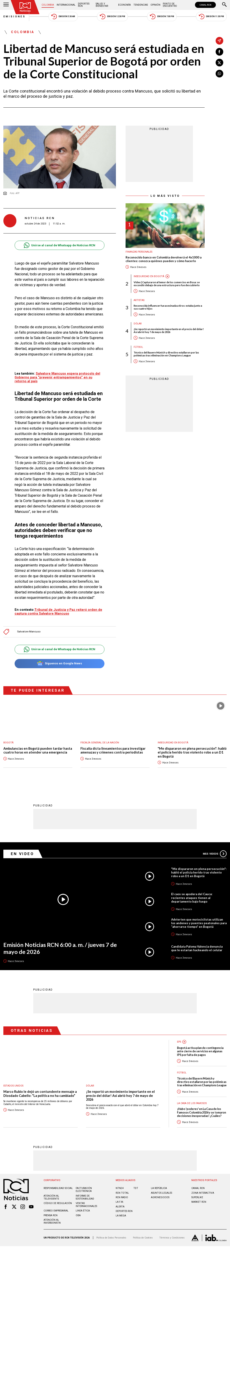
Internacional (66, 4)
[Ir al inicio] (25, 7)
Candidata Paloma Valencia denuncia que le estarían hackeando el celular (197, 948)
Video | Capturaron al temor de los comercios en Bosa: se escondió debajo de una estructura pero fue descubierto (167, 284)
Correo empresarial (56, 1210)
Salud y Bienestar (102, 4)
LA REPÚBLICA (159, 1187)
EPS (179, 1041)
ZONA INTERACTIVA (202, 1192)
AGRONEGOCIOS (160, 1197)
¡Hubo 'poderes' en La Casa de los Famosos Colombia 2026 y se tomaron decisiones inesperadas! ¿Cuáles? (201, 1112)
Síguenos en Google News (59, 664)
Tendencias (140, 4)
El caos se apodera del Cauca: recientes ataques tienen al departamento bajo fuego (191, 897)
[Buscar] (224, 5)
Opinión (155, 4)
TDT (135, 1187)
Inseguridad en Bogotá (149, 276)
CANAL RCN (205, 5)
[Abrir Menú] (6, 5)
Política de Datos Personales (111, 1237)
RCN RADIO (122, 1197)
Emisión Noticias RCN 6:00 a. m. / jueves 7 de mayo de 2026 (60, 948)
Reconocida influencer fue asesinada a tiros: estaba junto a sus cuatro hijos (168, 307)
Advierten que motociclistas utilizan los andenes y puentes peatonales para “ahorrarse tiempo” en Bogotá (199, 922)
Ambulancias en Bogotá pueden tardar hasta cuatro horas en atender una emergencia (37, 750)
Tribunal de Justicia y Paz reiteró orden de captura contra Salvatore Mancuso (58, 612)
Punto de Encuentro (170, 4)
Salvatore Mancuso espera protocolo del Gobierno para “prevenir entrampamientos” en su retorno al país (57, 377)
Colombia (48, 4)
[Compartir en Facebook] (219, 52)
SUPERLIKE (197, 1197)
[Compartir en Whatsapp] (219, 73)
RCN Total (122, 1192)
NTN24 (120, 1187)
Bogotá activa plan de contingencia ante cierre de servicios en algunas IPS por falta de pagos (200, 1051)
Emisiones (14, 16)
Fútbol (138, 347)
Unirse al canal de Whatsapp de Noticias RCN (59, 245)
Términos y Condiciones (172, 1237)
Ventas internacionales (86, 1204)
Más (215, 853)
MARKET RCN (198, 1201)
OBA (78, 1215)
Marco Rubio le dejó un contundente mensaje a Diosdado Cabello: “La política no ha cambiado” (40, 1093)
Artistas (139, 300)
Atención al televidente (51, 1197)
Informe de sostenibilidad (85, 1197)
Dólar (138, 323)
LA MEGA (121, 1215)
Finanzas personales (139, 251)
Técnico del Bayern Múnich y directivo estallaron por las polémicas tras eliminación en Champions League (166, 354)
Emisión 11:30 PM (211, 16)
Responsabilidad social (58, 1187)
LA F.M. (120, 1201)
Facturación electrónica (84, 1189)
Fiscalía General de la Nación (99, 742)
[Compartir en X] (219, 62)
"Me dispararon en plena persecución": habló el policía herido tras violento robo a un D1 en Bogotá (192, 752)
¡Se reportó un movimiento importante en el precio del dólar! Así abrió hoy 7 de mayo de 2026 (169, 330)
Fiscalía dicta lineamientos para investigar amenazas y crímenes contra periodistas (113, 750)
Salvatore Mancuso (28, 631)
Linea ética (83, 1210)
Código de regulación (58, 1203)
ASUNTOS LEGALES (161, 1192)
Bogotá (8, 742)
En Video (22, 853)
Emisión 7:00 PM (162, 16)
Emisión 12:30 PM (112, 16)
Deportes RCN (83, 4)
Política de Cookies (143, 1237)
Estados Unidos (13, 1085)
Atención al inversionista (52, 1221)
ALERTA (120, 1206)
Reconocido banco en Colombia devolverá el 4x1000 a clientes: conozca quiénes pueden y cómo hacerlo (163, 259)
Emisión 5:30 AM (63, 16)
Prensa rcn (51, 1215)
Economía (124, 4)
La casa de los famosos (192, 1103)
